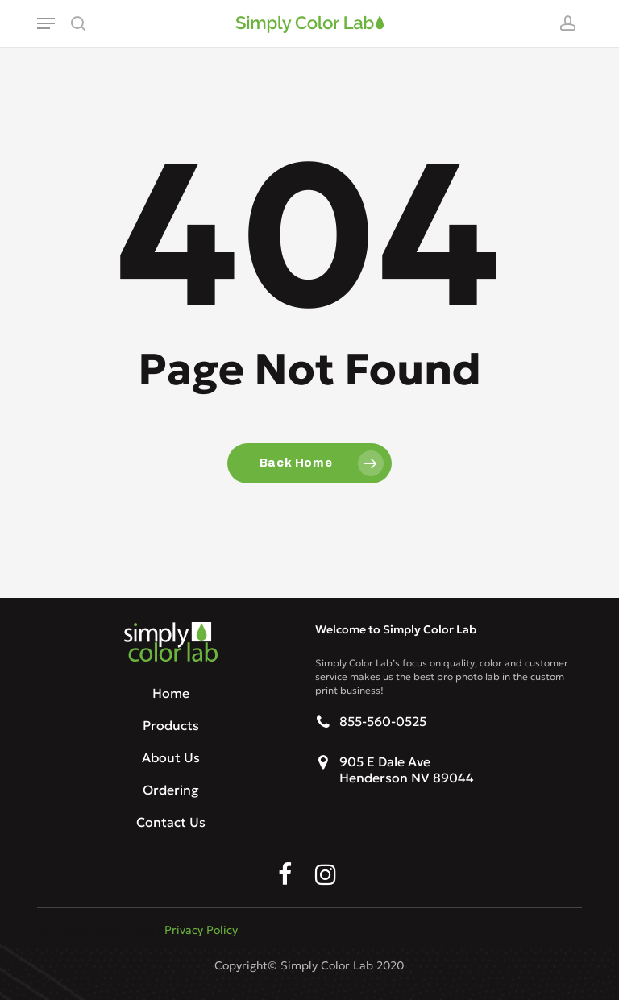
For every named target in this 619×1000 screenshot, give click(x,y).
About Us (171, 757)
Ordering (171, 790)
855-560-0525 (382, 721)
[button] (46, 23)
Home (170, 693)
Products (171, 725)
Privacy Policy (201, 930)
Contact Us (171, 822)
